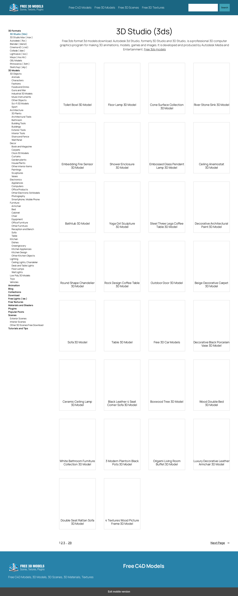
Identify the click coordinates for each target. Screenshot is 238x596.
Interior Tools (18, 133)
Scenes (12, 315)
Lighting (14, 258)
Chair (14, 215)
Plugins (12, 308)
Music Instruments (21, 96)
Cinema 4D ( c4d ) (19, 47)
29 (70, 543)
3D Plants (16, 113)
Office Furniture (20, 222)
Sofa (14, 232)
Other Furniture (20, 225)
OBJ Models (16, 60)
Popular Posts (16, 311)
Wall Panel (17, 139)
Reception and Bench (23, 229)
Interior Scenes (18, 321)
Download (14, 295)
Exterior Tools (19, 129)
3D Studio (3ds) (18, 34)
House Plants (18, 163)
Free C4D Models (143, 566)
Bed (14, 209)
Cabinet (16, 212)
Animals (16, 77)
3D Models (14, 70)
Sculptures (17, 172)
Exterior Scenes (18, 318)
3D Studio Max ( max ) (21, 37)
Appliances (17, 182)
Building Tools (19, 123)
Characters (17, 80)
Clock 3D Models (20, 153)
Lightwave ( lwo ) (19, 53)
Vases (15, 176)
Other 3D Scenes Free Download (26, 325)
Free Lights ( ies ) (17, 298)
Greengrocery (19, 245)
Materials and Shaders (20, 305)
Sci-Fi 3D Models (20, 103)
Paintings (16, 169)
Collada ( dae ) (17, 50)
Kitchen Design (19, 252)
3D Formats (14, 30)
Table (14, 235)
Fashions (16, 83)
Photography (18, 196)
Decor (13, 143)
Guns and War (19, 90)
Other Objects (19, 100)
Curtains (16, 156)
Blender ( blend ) (18, 43)
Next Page (220, 543)
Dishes (15, 242)
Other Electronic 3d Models (26, 192)
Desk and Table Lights (23, 265)
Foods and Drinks (20, 86)
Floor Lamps (18, 268)
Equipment (17, 219)
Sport (15, 106)
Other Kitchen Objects (23, 255)
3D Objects (15, 73)
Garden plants (19, 159)
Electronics (16, 179)
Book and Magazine (22, 146)
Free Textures (15, 301)
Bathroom (17, 120)
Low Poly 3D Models (20, 275)
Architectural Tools (21, 116)
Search (224, 7)
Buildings (16, 126)
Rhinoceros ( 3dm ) (20, 63)
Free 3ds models (155, 49)
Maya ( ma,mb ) (18, 57)
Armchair (16, 206)
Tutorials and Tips (18, 328)
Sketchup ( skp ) (18, 67)
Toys (12, 278)
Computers (17, 186)
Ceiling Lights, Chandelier (25, 262)
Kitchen (14, 239)
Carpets (16, 149)
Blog (10, 288)
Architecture (16, 110)
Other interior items (22, 166)
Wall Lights (17, 272)
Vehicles (14, 282)
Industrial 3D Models (22, 93)
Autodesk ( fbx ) (18, 40)
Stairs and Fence (20, 136)
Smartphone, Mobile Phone (26, 199)
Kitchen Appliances (21, 249)
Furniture (14, 202)
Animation (14, 285)
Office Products (20, 189)
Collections (14, 292)
